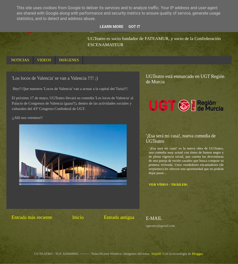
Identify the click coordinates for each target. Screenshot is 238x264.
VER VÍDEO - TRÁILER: (168, 184)
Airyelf (156, 254)
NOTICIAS (20, 60)
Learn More (111, 26)
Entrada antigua (119, 217)
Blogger (197, 254)
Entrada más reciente (32, 217)
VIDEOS (44, 60)
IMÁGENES (69, 60)
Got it (134, 26)
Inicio (78, 217)
